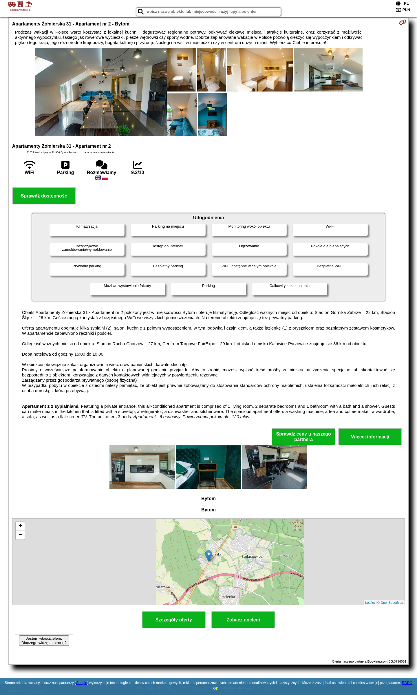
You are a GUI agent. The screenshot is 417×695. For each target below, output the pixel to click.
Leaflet (370, 602)
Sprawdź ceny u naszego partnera (303, 436)
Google (81, 683)
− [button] (20, 535)
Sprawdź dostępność (44, 195)
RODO (407, 683)
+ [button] (20, 526)
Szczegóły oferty (174, 619)
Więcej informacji (370, 436)
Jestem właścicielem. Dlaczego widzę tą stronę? (44, 640)
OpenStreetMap (392, 602)
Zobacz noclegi (243, 619)
